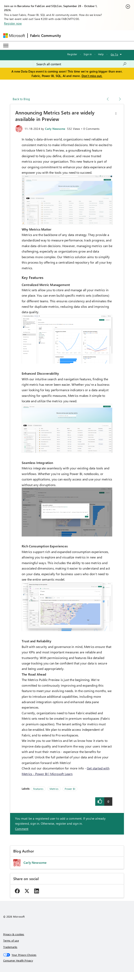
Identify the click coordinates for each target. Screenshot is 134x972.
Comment (21, 829)
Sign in (88, 54)
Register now (13, 23)
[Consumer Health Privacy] (67, 960)
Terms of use (11, 940)
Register (72, 54)
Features (38, 788)
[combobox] (81, 64)
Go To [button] (114, 54)
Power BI (70, 788)
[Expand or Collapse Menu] (6, 45)
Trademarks (10, 947)
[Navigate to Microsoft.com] (14, 35)
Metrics (54, 788)
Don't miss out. (92, 76)
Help (101, 54)
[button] (116, 113)
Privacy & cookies (13, 934)
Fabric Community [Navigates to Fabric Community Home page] (45, 35)
